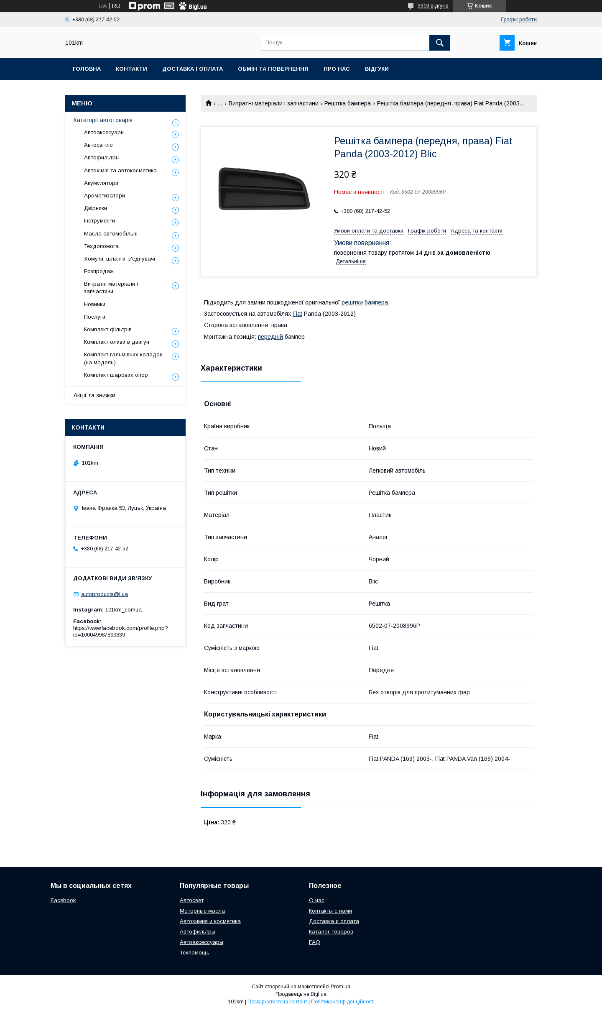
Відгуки (377, 69)
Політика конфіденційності (343, 1002)
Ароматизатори (104, 195)
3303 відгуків (433, 6)
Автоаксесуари (104, 132)
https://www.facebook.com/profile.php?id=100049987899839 (120, 631)
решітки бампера (365, 302)
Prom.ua (340, 987)
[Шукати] (439, 43)
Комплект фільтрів (108, 329)
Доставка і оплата (192, 69)
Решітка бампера (347, 103)
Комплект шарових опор (116, 375)
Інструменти (99, 220)
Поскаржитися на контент (277, 1002)
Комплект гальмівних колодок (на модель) (123, 358)
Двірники (95, 208)
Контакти (131, 69)
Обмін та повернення (273, 69)
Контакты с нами (330, 911)
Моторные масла (202, 911)
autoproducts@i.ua (104, 594)
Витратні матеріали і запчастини (274, 103)
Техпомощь (194, 952)
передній (270, 336)
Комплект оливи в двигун (116, 342)
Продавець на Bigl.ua (301, 994)
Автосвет (192, 900)
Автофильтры (102, 157)
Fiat (297, 313)
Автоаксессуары (201, 942)
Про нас (337, 69)
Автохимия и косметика (210, 921)
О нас (316, 900)
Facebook (63, 900)
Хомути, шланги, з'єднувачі (119, 259)
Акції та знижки (94, 395)
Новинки (94, 304)
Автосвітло (98, 145)
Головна (87, 69)
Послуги (94, 317)
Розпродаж (99, 271)
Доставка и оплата (334, 921)
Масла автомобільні (111, 233)
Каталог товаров (331, 932)
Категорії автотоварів (103, 120)
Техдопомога (101, 246)
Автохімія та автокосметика (120, 170)
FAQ (314, 942)
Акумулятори (101, 183)
